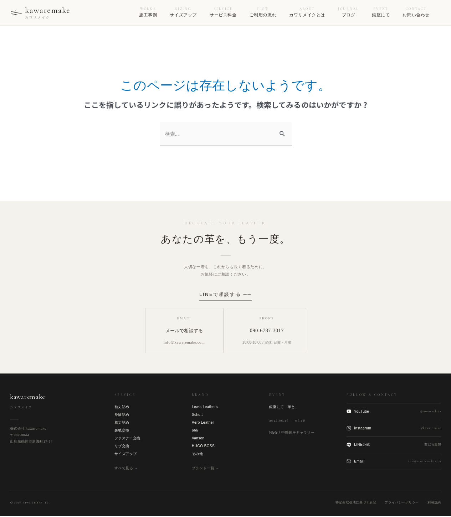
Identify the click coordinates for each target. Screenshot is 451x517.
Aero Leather (203, 423)
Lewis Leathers (205, 407)
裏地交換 (121, 431)
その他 (197, 454)
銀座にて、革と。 (284, 407)
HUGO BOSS (203, 446)
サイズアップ (125, 454)
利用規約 (434, 503)
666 (195, 431)
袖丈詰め (121, 407)
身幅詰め (121, 415)
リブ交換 (121, 446)
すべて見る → (126, 468)
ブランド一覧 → (205, 468)
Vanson (198, 438)
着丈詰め (121, 423)
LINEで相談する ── (225, 294)
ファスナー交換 (127, 438)
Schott (197, 415)
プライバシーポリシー (402, 503)
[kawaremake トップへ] (41, 13)
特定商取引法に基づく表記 (355, 503)
